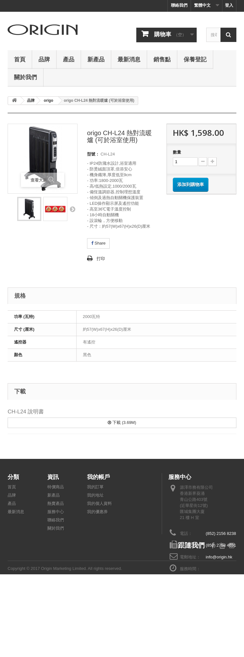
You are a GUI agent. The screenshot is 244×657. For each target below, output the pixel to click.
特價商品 (55, 487)
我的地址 (95, 495)
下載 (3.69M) (122, 422)
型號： (93, 154)
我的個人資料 (99, 503)
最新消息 (129, 59)
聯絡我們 (179, 5)
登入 (229, 5)
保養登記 (195, 59)
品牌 (44, 59)
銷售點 (162, 59)
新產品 (96, 59)
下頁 (72, 209)
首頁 (19, 59)
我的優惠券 (97, 511)
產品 (68, 59)
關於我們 (25, 77)
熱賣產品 (55, 503)
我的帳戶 (98, 477)
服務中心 (55, 511)
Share (98, 243)
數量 (177, 152)
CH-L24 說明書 (26, 412)
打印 (101, 258)
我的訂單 (95, 487)
